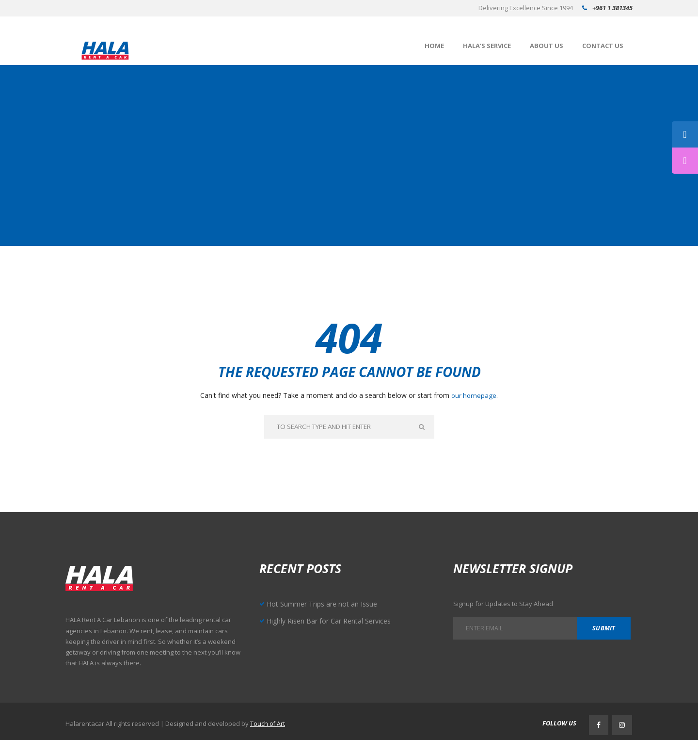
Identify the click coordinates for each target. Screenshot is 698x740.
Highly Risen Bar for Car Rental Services (331, 621)
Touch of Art (268, 722)
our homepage (474, 395)
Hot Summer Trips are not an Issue (324, 604)
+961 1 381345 (612, 7)
